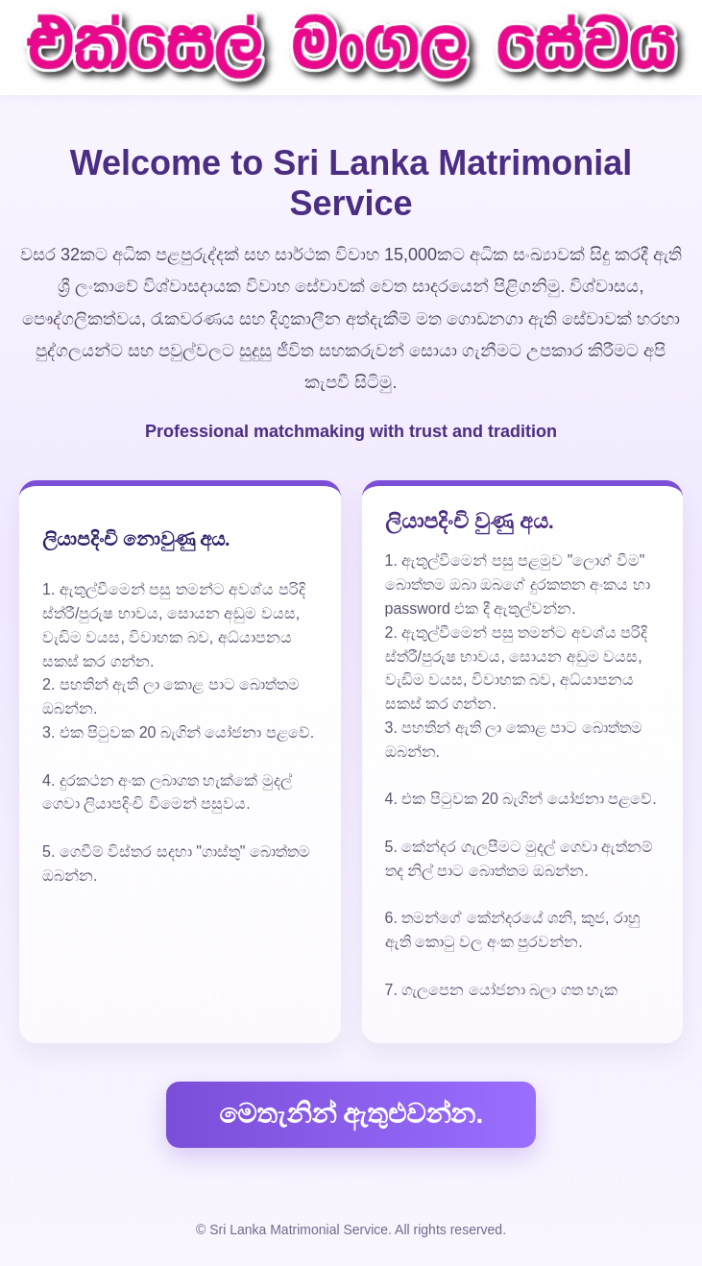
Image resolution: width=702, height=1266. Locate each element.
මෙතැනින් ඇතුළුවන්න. (351, 1114)
